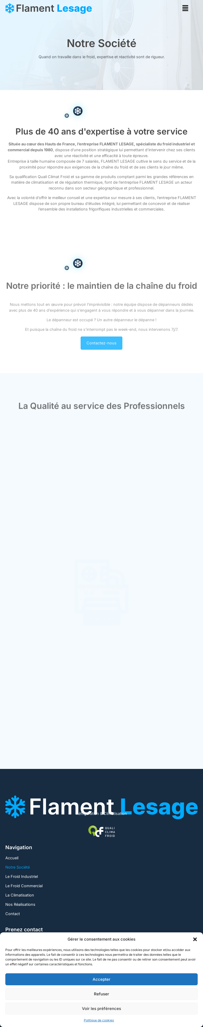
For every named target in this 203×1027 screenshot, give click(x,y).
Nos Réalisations (20, 904)
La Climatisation (19, 895)
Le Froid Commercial (24, 885)
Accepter (101, 979)
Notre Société (17, 867)
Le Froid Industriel (21, 876)
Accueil (11, 858)
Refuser (101, 993)
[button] (195, 939)
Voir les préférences (101, 1008)
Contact (12, 913)
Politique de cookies (99, 1020)
